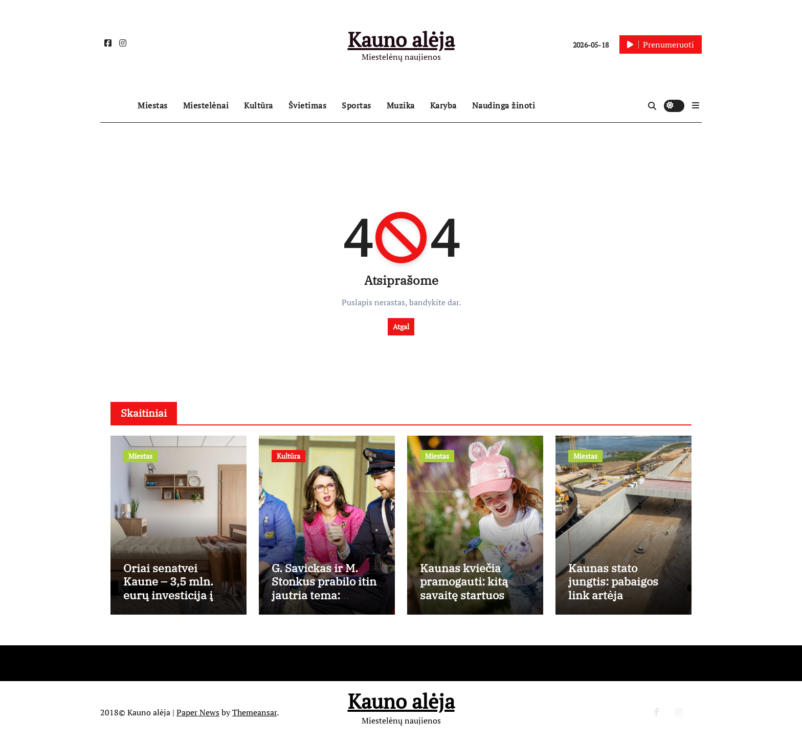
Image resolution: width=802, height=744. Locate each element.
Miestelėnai (206, 105)
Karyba (443, 105)
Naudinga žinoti (504, 105)
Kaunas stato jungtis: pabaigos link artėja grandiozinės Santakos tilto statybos (613, 601)
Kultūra (258, 105)
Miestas (153, 105)
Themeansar (254, 712)
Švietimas (307, 105)
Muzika (401, 105)
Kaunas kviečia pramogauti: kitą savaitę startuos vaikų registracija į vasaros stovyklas (469, 594)
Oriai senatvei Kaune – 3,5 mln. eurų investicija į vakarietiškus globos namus (178, 594)
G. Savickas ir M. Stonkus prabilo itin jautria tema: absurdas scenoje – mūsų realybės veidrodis (324, 601)
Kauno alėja (401, 39)
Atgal (401, 326)
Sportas (356, 105)
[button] (695, 105)
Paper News (197, 712)
